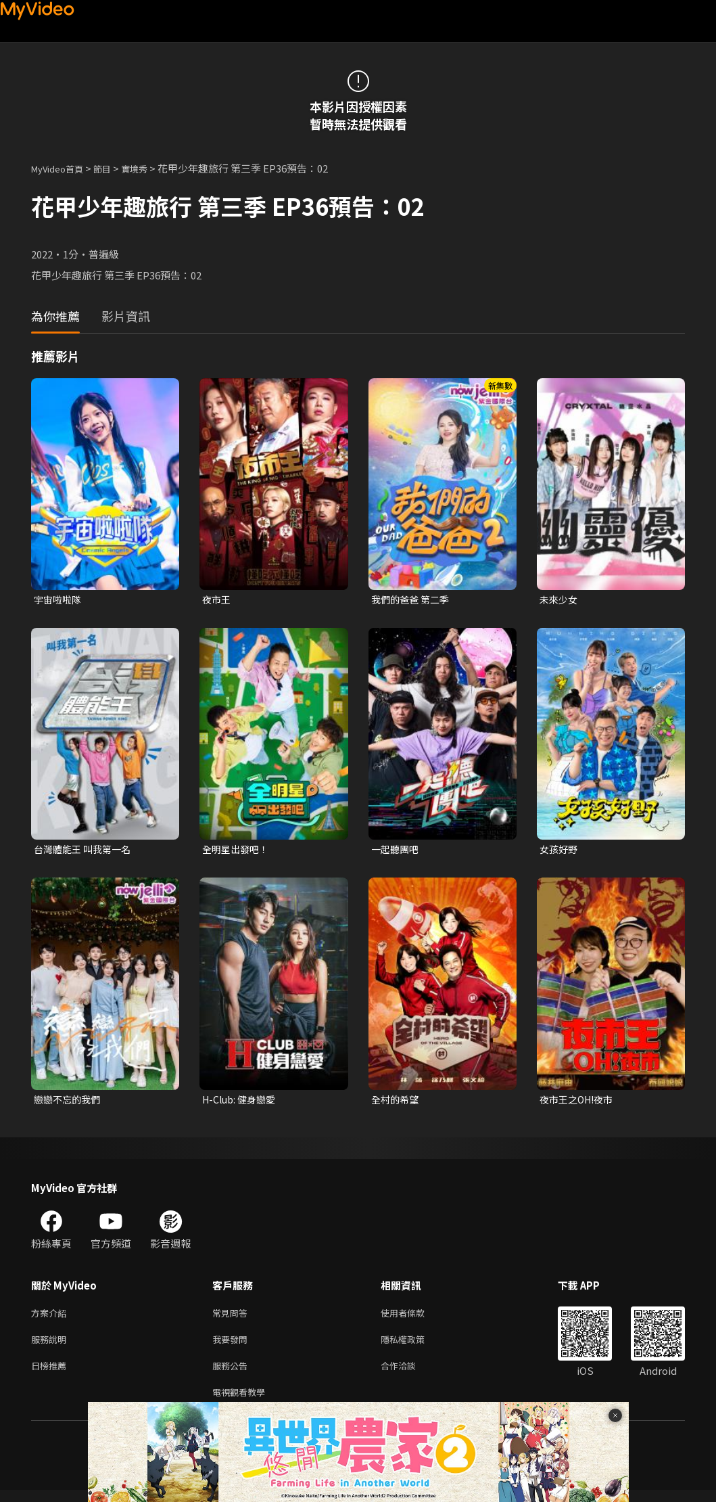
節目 (113, 168)
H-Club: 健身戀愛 (241, 1102)
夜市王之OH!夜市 (579, 1102)
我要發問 (232, 1346)
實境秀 (148, 168)
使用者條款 (414, 1318)
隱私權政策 (414, 1346)
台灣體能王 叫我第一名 (85, 851)
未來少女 (560, 600)
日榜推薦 (51, 1374)
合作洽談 (409, 1374)
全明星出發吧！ (237, 851)
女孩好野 (560, 851)
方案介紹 (51, 1318)
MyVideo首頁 (62, 168)
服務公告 (232, 1374)
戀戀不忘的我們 (69, 1102)
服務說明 (51, 1346)
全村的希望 (396, 1102)
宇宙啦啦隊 (59, 600)
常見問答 (232, 1318)
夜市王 (217, 600)
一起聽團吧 (396, 851)
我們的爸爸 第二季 (412, 600)
